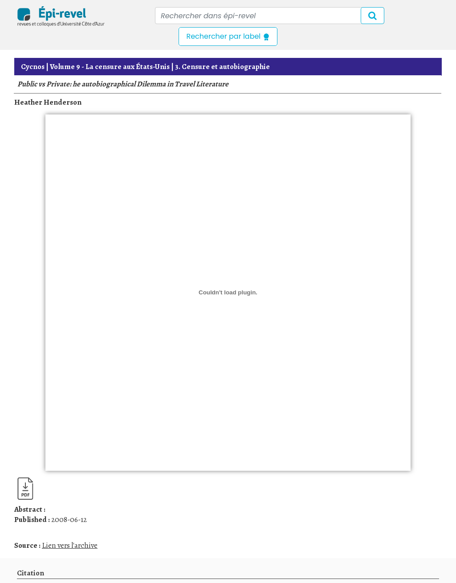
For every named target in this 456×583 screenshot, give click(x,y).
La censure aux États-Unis (110, 66)
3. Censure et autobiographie (222, 66)
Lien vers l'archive (70, 545)
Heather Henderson (47, 102)
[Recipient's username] (269, 15)
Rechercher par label (227, 36)
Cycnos (33, 66)
